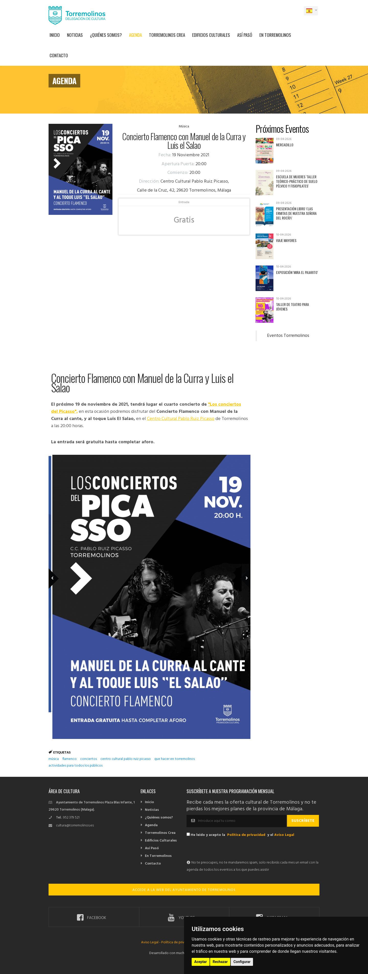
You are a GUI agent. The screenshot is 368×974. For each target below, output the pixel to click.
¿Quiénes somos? (106, 35)
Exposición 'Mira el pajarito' (297, 272)
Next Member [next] (242, 571)
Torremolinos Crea (167, 35)
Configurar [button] (241, 962)
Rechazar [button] (220, 962)
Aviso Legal (284, 835)
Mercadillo (284, 144)
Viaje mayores (286, 240)
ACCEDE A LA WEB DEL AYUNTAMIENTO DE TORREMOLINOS (184, 890)
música (54, 759)
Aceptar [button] (200, 962)
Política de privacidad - (179, 942)
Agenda (135, 35)
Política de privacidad (246, 835)
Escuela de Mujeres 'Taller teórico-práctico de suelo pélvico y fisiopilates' (296, 181)
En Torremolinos (275, 35)
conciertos (88, 759)
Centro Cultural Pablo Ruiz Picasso (180, 419)
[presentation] (225, 849)
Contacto (59, 55)
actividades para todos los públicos (75, 766)
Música (184, 126)
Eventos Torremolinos (288, 335)
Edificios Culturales (211, 35)
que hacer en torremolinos (174, 759)
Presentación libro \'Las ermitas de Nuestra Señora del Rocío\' (296, 213)
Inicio (55, 35)
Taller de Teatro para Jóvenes (292, 307)
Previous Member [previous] (62, 571)
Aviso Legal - (151, 942)
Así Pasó (244, 35)
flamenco (69, 759)
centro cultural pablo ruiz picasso (125, 759)
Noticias (75, 35)
